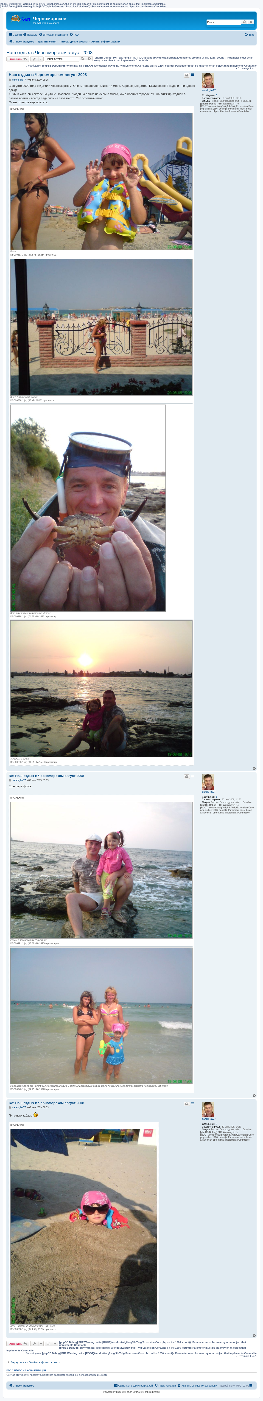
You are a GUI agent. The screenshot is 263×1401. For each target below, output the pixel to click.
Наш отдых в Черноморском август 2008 (49, 52)
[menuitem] (30, 34)
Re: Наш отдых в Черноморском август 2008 (46, 776)
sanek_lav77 (209, 90)
